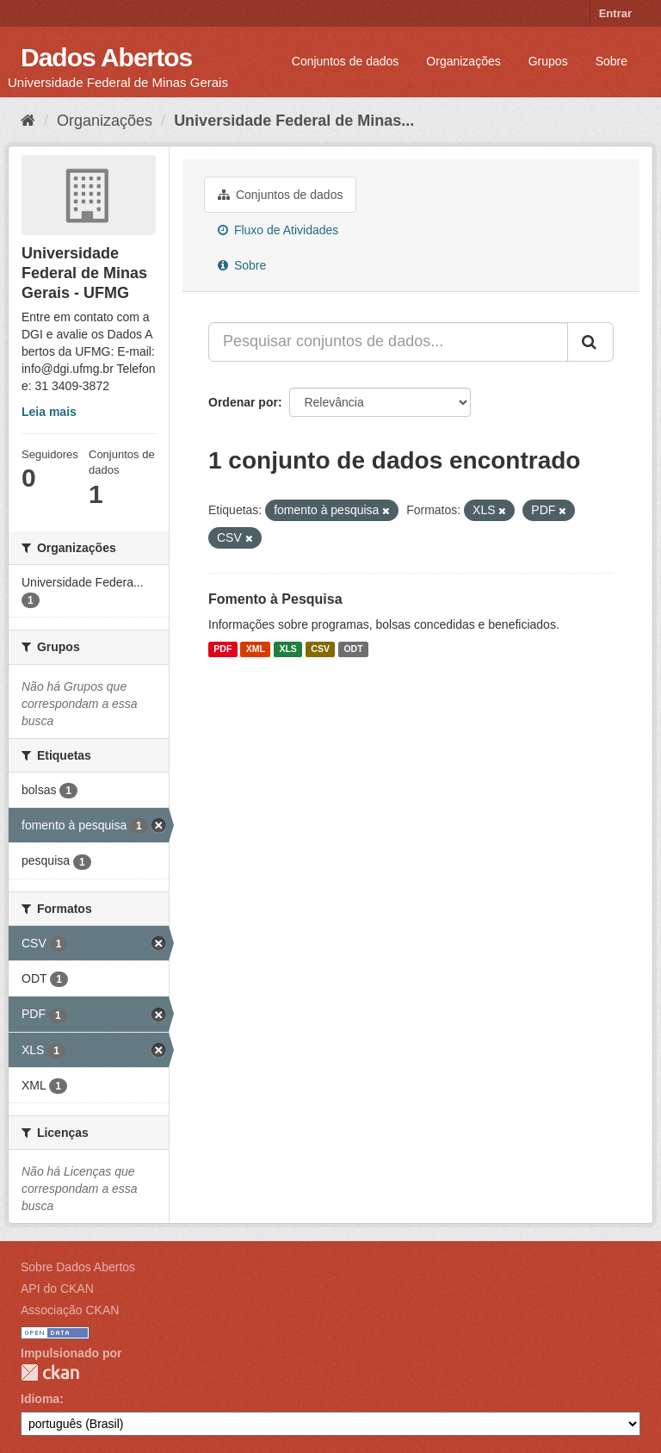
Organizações (463, 61)
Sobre (611, 61)
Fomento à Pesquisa (275, 599)
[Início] (28, 120)
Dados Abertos (106, 57)
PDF (222, 649)
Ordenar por (243, 402)
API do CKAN (57, 1288)
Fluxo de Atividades (278, 230)
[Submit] (590, 342)
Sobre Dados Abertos (78, 1267)
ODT (352, 649)
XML (255, 649)
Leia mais (49, 412)
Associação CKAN (70, 1310)
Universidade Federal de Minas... (294, 120)
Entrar (615, 13)
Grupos (548, 61)
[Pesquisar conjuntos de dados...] (388, 342)
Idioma (40, 1399)
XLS (287, 649)
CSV (320, 649)
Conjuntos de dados (345, 61)
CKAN (50, 1372)
